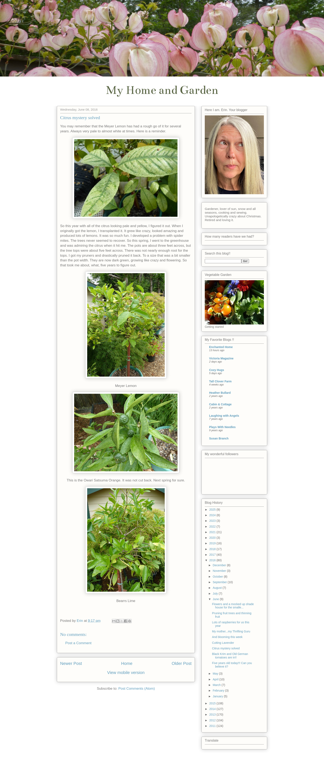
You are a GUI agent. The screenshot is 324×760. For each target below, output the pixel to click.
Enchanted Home (221, 347)
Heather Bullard (220, 392)
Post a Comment (78, 643)
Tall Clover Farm (220, 381)
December (220, 565)
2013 (213, 714)
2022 (213, 526)
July (216, 593)
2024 (213, 515)
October (218, 576)
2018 (213, 549)
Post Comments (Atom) (136, 689)
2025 (213, 509)
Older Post (182, 663)
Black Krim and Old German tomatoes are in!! (230, 655)
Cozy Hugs (216, 370)
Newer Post (71, 663)
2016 (213, 560)
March (217, 685)
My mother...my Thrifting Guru (231, 631)
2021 (213, 532)
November (220, 570)
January (218, 696)
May (216, 673)
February (219, 690)
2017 (213, 554)
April (216, 679)
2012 (213, 720)
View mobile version (126, 672)
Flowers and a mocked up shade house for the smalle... (233, 605)
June (216, 599)
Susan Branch (219, 438)
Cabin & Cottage (220, 404)
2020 (213, 537)
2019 (213, 543)
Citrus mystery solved (226, 648)
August (217, 587)
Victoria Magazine (221, 358)
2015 (213, 703)
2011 (213, 726)
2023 (213, 520)
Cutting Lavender (223, 642)
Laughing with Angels (224, 415)
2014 (213, 709)
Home (126, 663)
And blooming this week (227, 637)
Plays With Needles (222, 427)
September (220, 582)
